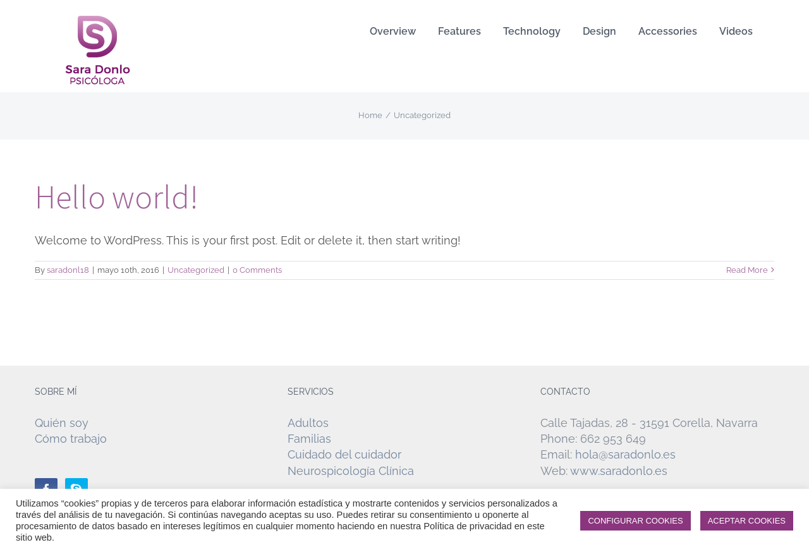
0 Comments (257, 270)
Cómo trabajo (71, 438)
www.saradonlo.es (618, 470)
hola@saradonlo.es (625, 454)
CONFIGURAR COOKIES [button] (635, 520)
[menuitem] (393, 31)
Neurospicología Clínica (351, 470)
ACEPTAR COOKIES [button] (747, 520)
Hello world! (116, 196)
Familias (309, 438)
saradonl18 (68, 270)
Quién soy (61, 422)
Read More (747, 270)
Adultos (308, 422)
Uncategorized (195, 270)
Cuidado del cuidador (344, 454)
